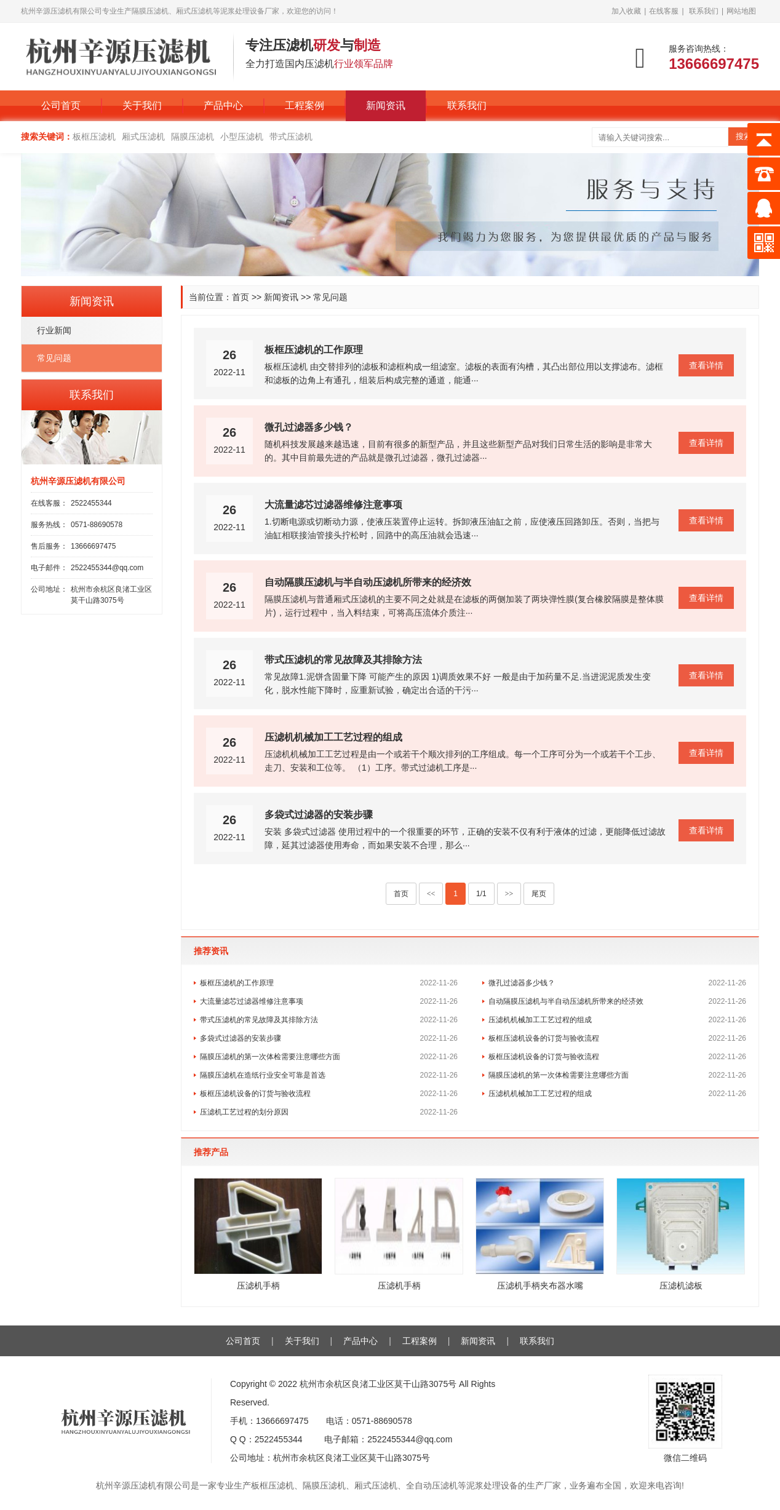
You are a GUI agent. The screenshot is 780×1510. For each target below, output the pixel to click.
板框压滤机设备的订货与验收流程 (543, 1038)
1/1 (481, 893)
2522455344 (91, 503)
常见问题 (330, 297)
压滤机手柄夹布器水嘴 (540, 1285)
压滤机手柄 (258, 1285)
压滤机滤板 (680, 1285)
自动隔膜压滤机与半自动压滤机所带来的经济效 (368, 582)
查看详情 (706, 365)
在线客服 (664, 11)
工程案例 (304, 105)
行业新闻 (54, 330)
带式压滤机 (290, 136)
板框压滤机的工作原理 (314, 349)
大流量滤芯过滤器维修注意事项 (333, 504)
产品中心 (223, 105)
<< (431, 893)
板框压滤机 (94, 136)
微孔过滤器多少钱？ (309, 427)
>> (509, 893)
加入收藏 (626, 11)
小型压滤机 (241, 136)
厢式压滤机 (143, 136)
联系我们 (703, 11)
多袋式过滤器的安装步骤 (319, 814)
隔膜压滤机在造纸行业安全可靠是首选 (262, 1075)
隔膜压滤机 (192, 136)
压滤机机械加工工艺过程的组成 (333, 737)
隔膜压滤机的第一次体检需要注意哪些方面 (270, 1056)
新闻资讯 (385, 105)
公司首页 (61, 105)
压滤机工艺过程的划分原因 (244, 1112)
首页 (240, 297)
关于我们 (142, 105)
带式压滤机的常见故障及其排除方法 (343, 659)
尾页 (538, 893)
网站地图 (741, 11)
